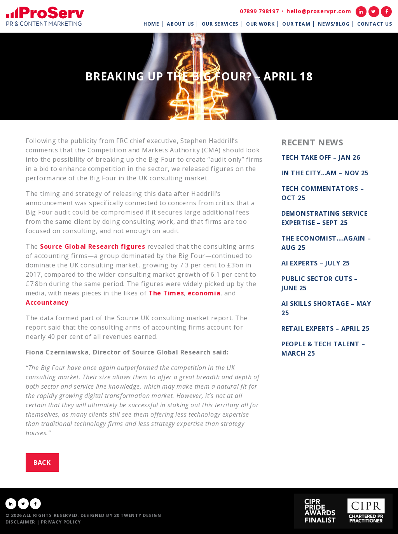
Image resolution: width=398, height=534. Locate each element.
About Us (180, 24)
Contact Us (374, 24)
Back (42, 462)
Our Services (220, 24)
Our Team (296, 24)
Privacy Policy (61, 522)
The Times (166, 293)
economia (204, 293)
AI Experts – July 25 (315, 263)
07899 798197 (259, 11)
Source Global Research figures (92, 246)
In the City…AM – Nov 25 (324, 173)
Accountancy (47, 302)
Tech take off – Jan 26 (320, 157)
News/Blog (333, 24)
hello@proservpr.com (318, 11)
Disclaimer (20, 522)
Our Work (260, 24)
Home (151, 24)
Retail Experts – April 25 (325, 328)
